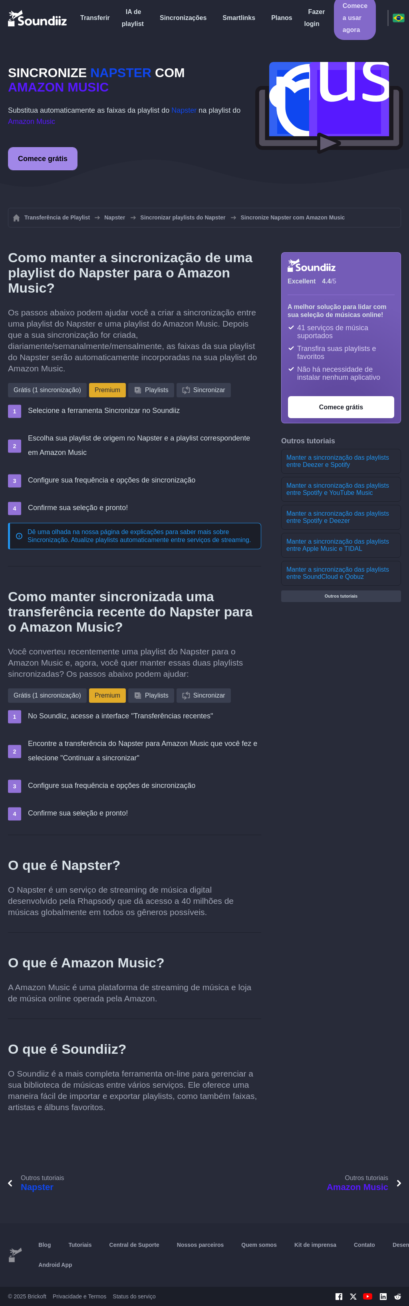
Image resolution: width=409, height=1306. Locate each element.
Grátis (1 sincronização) (47, 390)
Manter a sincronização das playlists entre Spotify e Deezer (337, 517)
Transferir (95, 17)
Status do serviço (134, 1296)
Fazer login (314, 17)
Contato (364, 1245)
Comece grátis (43, 159)
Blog (44, 1245)
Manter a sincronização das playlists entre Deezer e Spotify (337, 461)
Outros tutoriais (341, 596)
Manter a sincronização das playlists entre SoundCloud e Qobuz (337, 573)
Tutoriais (79, 1245)
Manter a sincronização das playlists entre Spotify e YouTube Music (337, 489)
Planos (281, 17)
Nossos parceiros (200, 1245)
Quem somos (259, 1245)
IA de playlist (133, 17)
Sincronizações (183, 17)
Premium (107, 390)
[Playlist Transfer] (38, 18)
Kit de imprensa (315, 1245)
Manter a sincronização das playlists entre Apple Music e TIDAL (337, 545)
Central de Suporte (134, 1245)
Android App (55, 1265)
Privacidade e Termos (79, 1296)
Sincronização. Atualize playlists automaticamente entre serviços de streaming (138, 539)
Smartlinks (238, 17)
